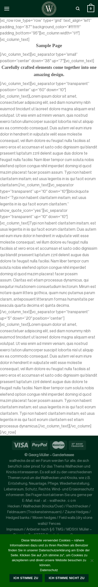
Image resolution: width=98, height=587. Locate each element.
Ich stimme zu (25, 578)
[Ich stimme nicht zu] (91, 562)
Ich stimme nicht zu (67, 578)
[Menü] (7, 8)
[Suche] (78, 8)
